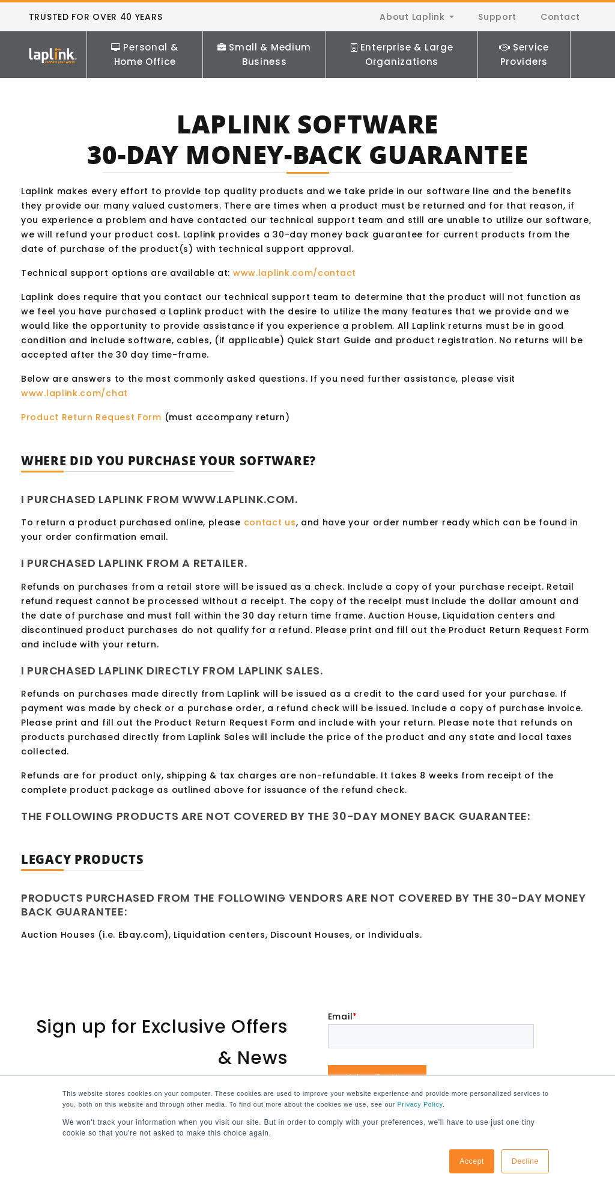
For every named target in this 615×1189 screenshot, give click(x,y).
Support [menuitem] (497, 17)
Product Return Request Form (91, 417)
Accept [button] (471, 1161)
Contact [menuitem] (560, 17)
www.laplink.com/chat (74, 393)
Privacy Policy (420, 1104)
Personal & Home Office (144, 54)
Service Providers (524, 54)
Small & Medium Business (264, 54)
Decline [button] (525, 1161)
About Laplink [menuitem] (412, 17)
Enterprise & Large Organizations (402, 54)
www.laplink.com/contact (294, 273)
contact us (270, 522)
